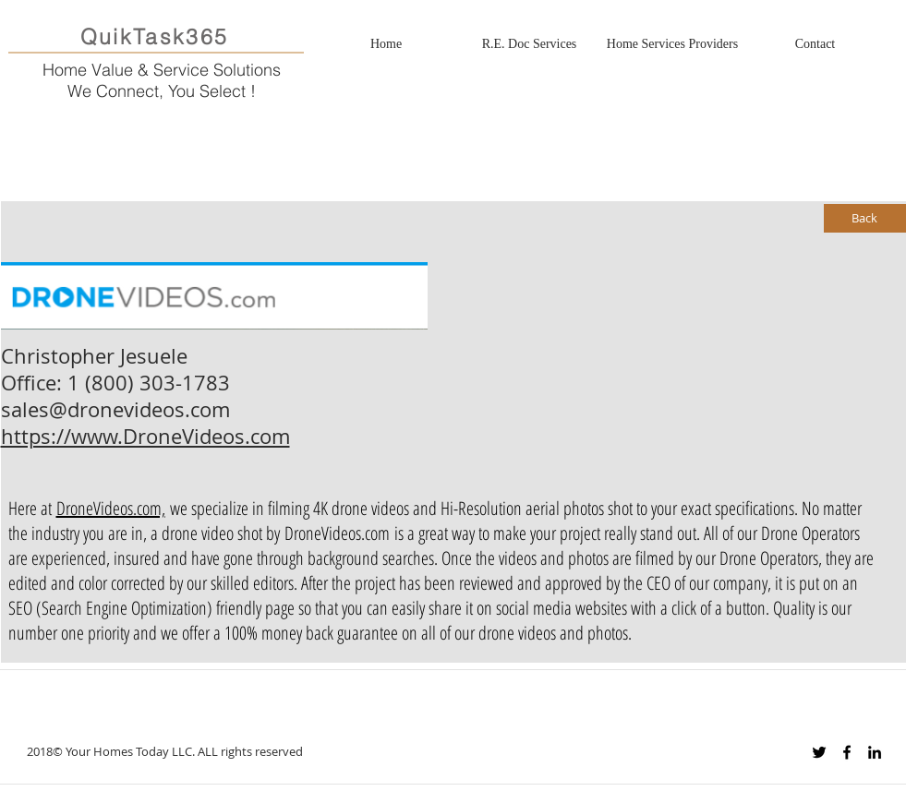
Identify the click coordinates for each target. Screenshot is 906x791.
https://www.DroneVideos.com (145, 436)
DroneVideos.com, (110, 508)
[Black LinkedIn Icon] (874, 752)
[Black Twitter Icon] (819, 752)
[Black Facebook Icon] (847, 752)
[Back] (865, 218)
